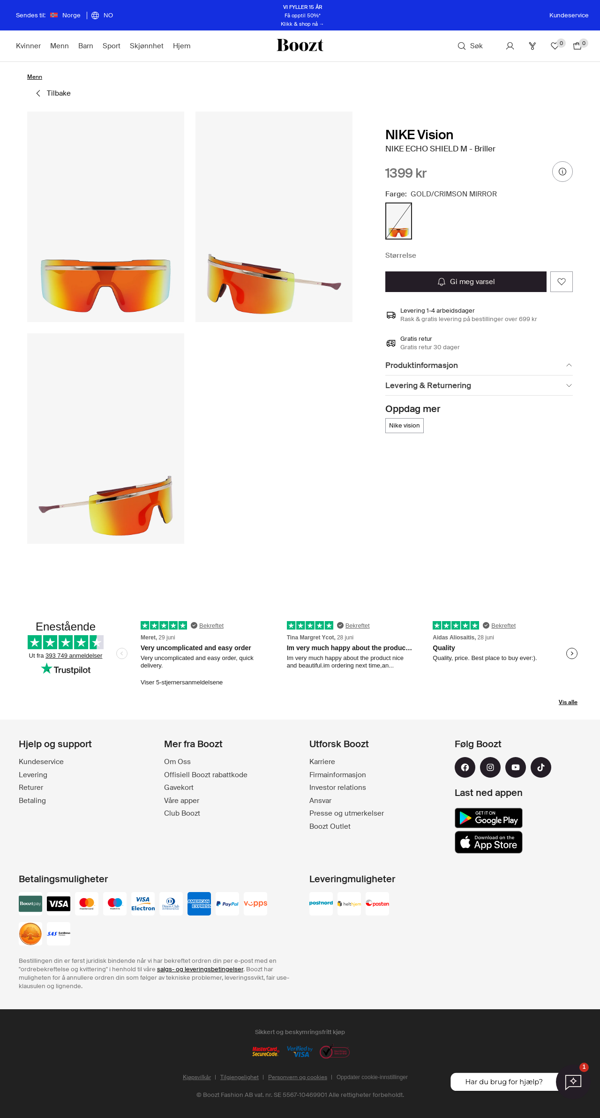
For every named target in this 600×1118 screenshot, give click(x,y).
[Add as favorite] (561, 281)
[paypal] (227, 904)
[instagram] (490, 767)
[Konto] (510, 46)
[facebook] (465, 767)
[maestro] (115, 904)
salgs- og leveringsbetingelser (200, 969)
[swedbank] (30, 934)
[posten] (377, 904)
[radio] (398, 221)
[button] (105, 217)
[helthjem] (349, 904)
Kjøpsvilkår (197, 1077)
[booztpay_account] (30, 904)
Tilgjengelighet (239, 1077)
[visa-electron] (143, 904)
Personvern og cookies (297, 1077)
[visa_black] (58, 904)
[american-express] (199, 904)
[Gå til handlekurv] (577, 46)
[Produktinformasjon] (479, 365)
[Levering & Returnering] (479, 385)
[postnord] (321, 904)
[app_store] (489, 842)
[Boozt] (300, 46)
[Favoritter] (555, 46)
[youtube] (515, 767)
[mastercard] (86, 904)
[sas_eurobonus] (58, 934)
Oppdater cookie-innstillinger (372, 1077)
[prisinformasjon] (562, 171)
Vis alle (568, 702)
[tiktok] (541, 767)
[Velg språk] (102, 15)
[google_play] (489, 818)
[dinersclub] (171, 904)
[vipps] (255, 904)
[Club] (532, 46)
